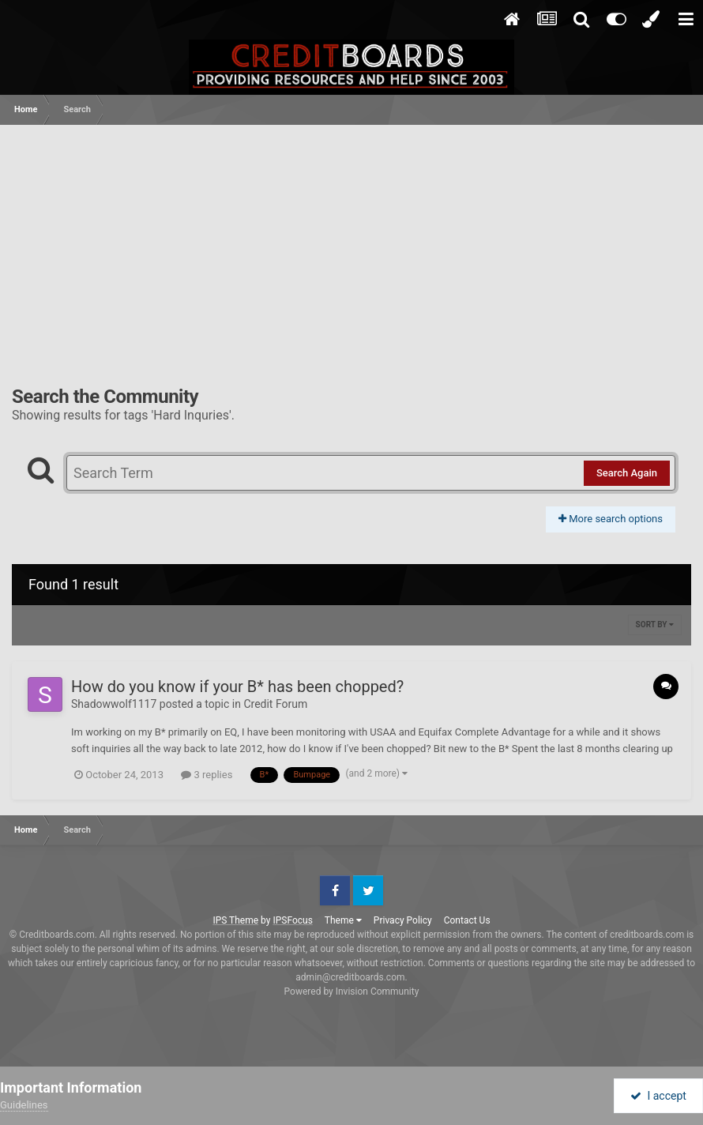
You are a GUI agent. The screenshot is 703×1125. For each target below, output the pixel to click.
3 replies (206, 775)
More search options (610, 519)
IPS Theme (235, 920)
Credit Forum (275, 704)
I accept (658, 1095)
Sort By (655, 624)
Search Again (626, 473)
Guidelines (24, 1105)
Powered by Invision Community (351, 991)
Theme (343, 920)
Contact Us (467, 920)
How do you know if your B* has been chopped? (237, 686)
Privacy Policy (403, 920)
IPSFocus (292, 920)
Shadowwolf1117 (113, 704)
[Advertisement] (351, 243)
